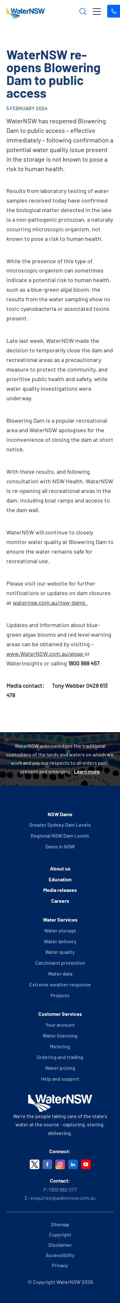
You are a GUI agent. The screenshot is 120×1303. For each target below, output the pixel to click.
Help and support (60, 1079)
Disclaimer (60, 1245)
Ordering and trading (60, 1057)
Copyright (60, 1234)
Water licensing (60, 1035)
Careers (60, 901)
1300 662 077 (63, 1189)
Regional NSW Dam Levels (60, 835)
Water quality (60, 952)
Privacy (60, 1265)
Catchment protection (60, 963)
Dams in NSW (60, 846)
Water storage (60, 930)
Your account (60, 1025)
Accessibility (60, 1255)
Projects (60, 995)
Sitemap (60, 1224)
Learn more (87, 771)
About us (60, 868)
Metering (60, 1046)
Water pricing (60, 1068)
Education (60, 879)
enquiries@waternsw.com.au (63, 1198)
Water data (60, 973)
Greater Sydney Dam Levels (60, 825)
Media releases (60, 890)
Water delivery (60, 941)
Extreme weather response (60, 984)
